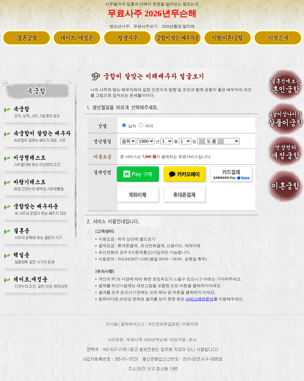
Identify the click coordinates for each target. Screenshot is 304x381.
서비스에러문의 (200, 299)
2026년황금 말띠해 (178, 26)
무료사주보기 (145, 26)
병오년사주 (119, 26)
